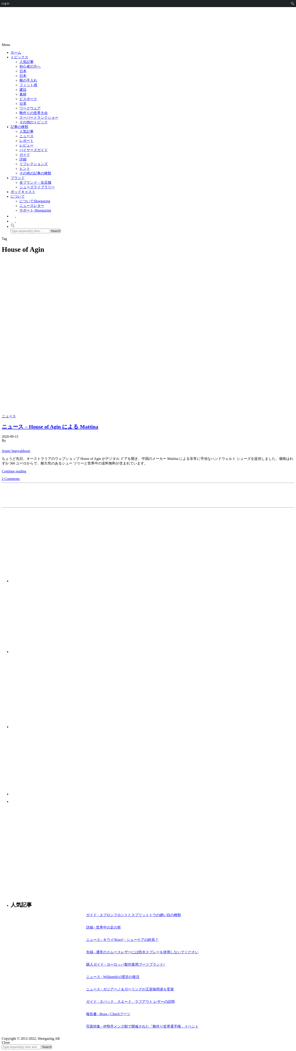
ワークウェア (30, 108)
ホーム (16, 52)
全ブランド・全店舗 (35, 182)
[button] (13, 226)
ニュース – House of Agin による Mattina (50, 427)
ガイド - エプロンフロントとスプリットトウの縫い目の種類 (133, 915)
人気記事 (26, 62)
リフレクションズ (33, 164)
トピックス (19, 57)
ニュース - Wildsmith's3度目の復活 (112, 977)
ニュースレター (31, 206)
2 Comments (11, 479)
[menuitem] (292, 3)
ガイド (24, 155)
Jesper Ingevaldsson (16, 451)
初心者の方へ (30, 66)
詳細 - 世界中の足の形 (103, 927)
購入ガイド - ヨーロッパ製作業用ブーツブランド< (125, 964)
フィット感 (28, 85)
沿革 (23, 103)
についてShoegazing (34, 201)
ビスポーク (28, 99)
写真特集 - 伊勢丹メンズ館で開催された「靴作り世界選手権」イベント (142, 1026)
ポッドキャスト (23, 192)
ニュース (26, 136)
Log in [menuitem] (5, 3)
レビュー (26, 145)
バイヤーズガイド (33, 150)
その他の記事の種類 (35, 173)
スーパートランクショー (38, 117)
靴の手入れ (28, 80)
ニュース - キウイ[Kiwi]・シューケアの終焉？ (122, 940)
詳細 (23, 159)
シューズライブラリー (37, 187)
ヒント (24, 168)
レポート (26, 141)
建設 (23, 90)
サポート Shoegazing (35, 210)
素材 (23, 94)
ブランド (18, 178)
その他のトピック (33, 122)
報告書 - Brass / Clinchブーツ (108, 1014)
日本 (23, 71)
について (18, 196)
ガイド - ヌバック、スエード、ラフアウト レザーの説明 (130, 1001)
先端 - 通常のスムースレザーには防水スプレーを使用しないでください (142, 952)
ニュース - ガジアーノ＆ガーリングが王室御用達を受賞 (130, 989)
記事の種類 (19, 127)
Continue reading (14, 471)
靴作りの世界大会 (33, 113)
